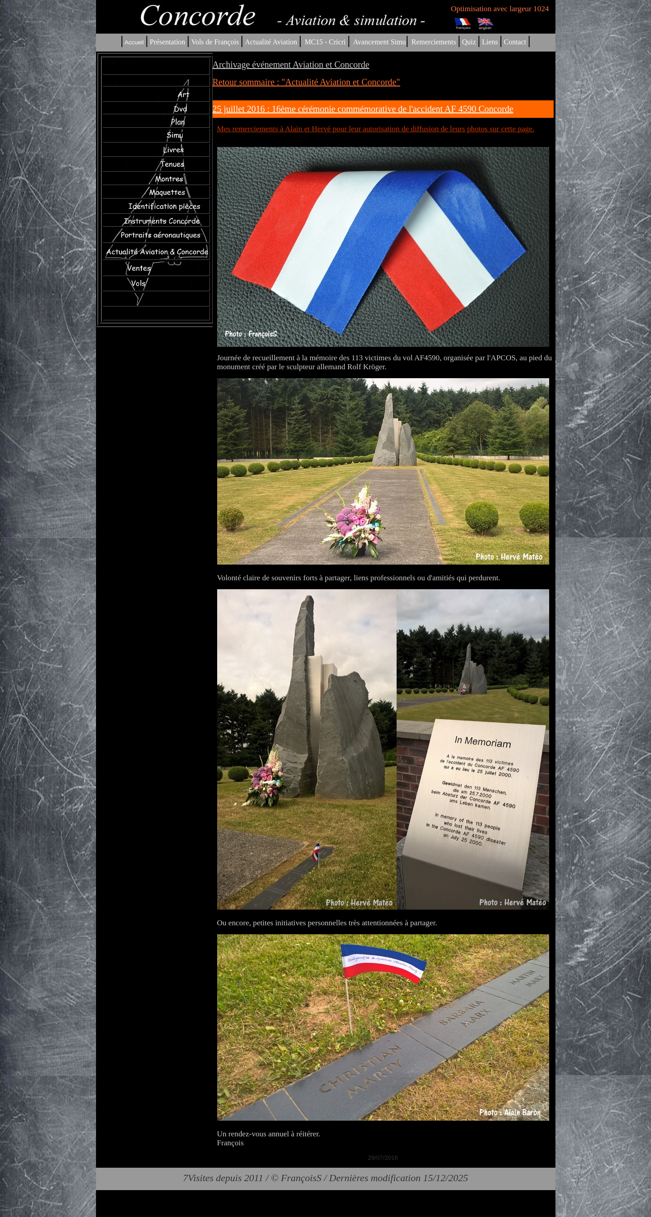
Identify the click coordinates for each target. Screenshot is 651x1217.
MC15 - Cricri (325, 42)
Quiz (469, 42)
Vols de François (214, 42)
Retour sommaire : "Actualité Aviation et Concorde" (306, 82)
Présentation (167, 42)
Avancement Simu (379, 42)
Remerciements (433, 42)
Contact (515, 42)
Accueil (134, 42)
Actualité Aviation (272, 42)
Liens (490, 42)
